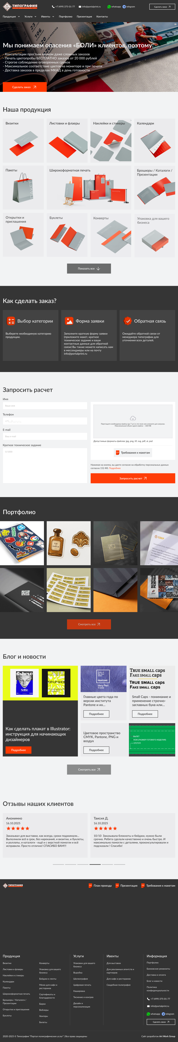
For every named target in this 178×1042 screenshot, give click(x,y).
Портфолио (153, 962)
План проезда (100, 885)
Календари (8, 981)
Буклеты (7, 1015)
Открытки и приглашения (16, 1009)
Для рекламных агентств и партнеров (120, 971)
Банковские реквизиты (158, 968)
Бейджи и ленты (47, 978)
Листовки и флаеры (13, 969)
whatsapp (114, 6)
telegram (129, 6)
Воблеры (44, 1010)
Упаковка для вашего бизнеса (50, 971)
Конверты (44, 963)
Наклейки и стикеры (13, 975)
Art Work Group (167, 1036)
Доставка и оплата (156, 975)
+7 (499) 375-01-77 (63, 6)
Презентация (127, 885)
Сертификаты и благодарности (47, 996)
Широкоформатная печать (16, 994)
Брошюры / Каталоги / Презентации (14, 1002)
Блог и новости (154, 981)
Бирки (42, 1004)
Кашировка (79, 991)
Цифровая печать (82, 985)
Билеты (43, 1022)
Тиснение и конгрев (83, 997)
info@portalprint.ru (89, 6)
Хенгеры (43, 1016)
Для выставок (114, 963)
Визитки (7, 963)
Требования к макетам (158, 885)
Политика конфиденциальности (158, 989)
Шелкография (80, 978)
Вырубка (77, 972)
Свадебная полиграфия (118, 985)
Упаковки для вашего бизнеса (84, 965)
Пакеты (6, 987)
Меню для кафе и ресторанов (48, 987)
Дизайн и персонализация (81, 1005)
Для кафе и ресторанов (119, 978)
